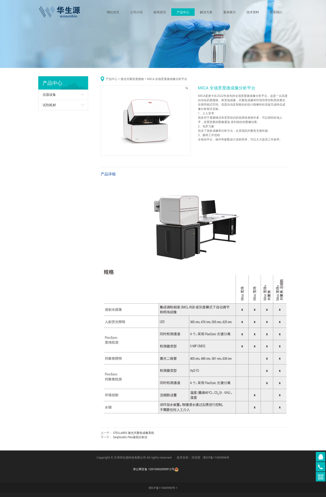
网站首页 (113, 12)
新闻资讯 (159, 12)
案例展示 (229, 12)
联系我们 (276, 12)
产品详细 (108, 173)
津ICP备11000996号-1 (163, 488)
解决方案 (206, 12)
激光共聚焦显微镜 (132, 79)
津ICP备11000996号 (216, 457)
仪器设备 (49, 94)
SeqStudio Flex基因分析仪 (130, 437)
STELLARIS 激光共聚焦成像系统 (133, 433)
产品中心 (183, 12)
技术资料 (253, 12)
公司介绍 (136, 12)
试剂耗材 (49, 105)
